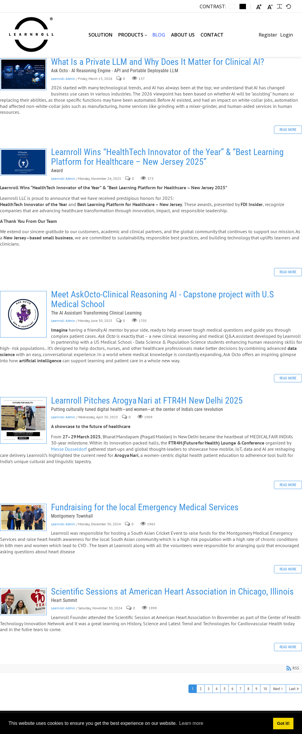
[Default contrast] (232, 6)
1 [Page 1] (192, 689)
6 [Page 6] (232, 689)
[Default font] (288, 6)
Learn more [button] (191, 723)
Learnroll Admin (63, 78)
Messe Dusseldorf (69, 449)
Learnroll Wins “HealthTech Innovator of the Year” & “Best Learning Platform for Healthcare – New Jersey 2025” (23, 162)
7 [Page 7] (240, 689)
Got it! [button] (283, 723)
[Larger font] (259, 7)
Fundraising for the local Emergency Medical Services (23, 517)
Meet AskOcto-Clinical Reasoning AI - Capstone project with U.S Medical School (23, 314)
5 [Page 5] (224, 689)
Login (286, 35)
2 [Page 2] (200, 689)
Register (268, 35)
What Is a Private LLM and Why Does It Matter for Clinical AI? (23, 74)
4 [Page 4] (216, 689)
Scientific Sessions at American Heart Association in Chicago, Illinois (23, 601)
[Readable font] (279, 6)
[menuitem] (100, 35)
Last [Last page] (292, 689)
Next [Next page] (276, 689)
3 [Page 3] (208, 689)
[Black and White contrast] (242, 6)
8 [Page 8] (248, 689)
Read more (288, 130)
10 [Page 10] (265, 689)
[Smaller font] (270, 7)
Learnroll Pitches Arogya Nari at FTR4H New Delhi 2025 (23, 420)
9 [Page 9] (256, 689)
